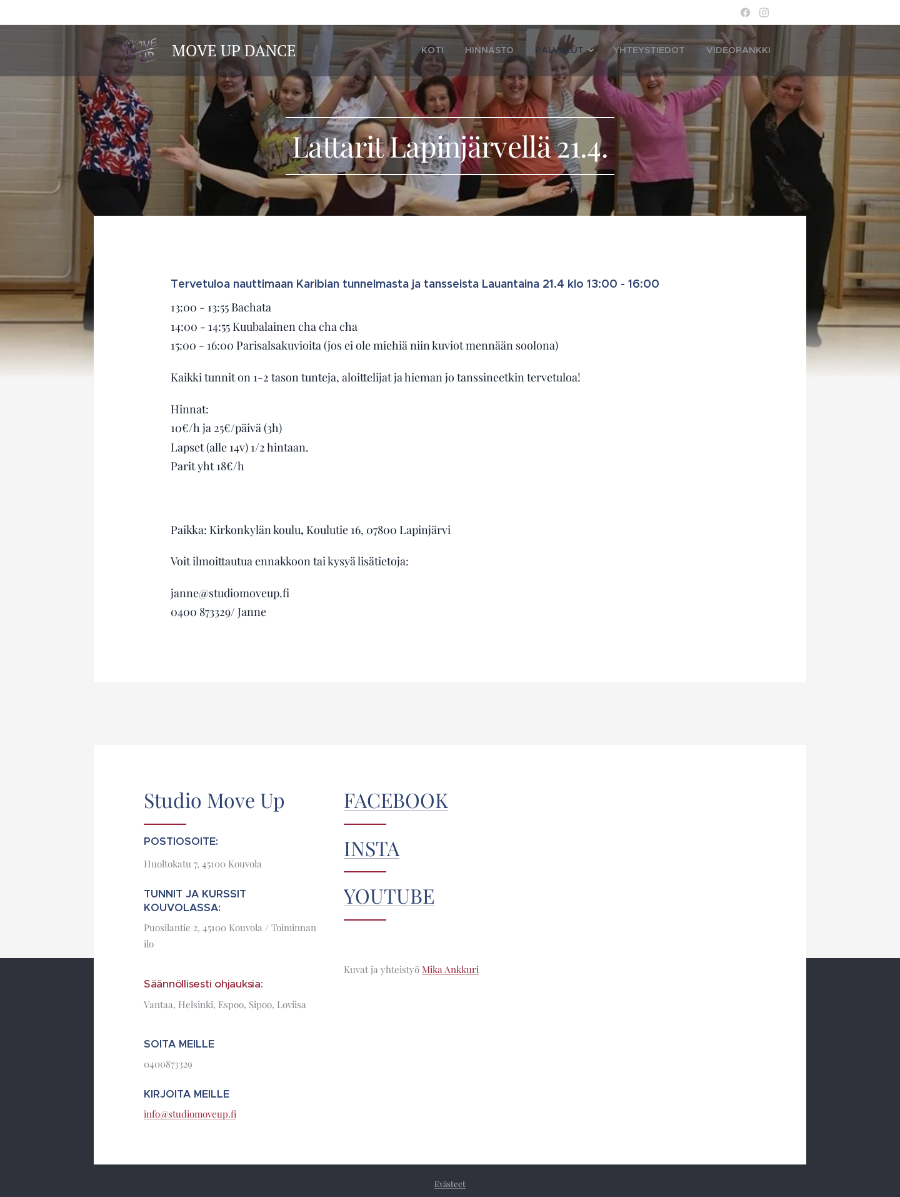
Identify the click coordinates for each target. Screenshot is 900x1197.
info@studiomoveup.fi (190, 1114)
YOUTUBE (389, 895)
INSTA (371, 847)
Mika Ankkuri (450, 969)
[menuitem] (471, 50)
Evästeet (450, 1183)
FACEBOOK (396, 799)
